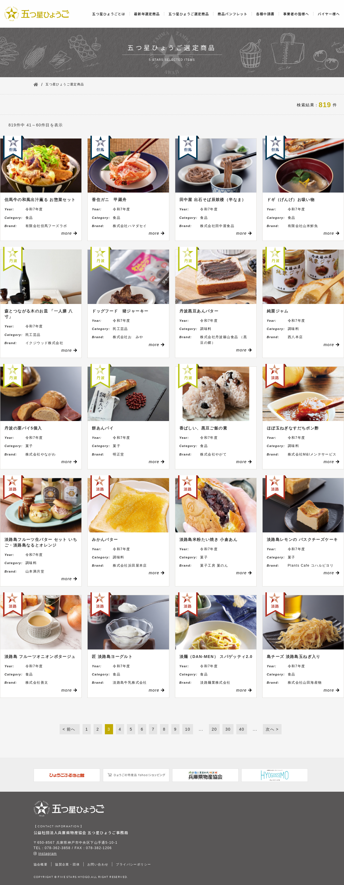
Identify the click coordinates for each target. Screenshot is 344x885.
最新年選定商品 (147, 13)
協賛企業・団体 (67, 864)
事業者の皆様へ (296, 13)
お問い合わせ (97, 864)
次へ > (272, 729)
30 (227, 729)
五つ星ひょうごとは (108, 13)
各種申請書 (265, 13)
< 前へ (69, 729)
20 (214, 729)
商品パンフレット (232, 13)
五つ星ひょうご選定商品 (188, 13)
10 (187, 729)
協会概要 (41, 864)
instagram (47, 854)
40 (241, 729)
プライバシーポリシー (133, 864)
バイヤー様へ (329, 13)
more (69, 233)
